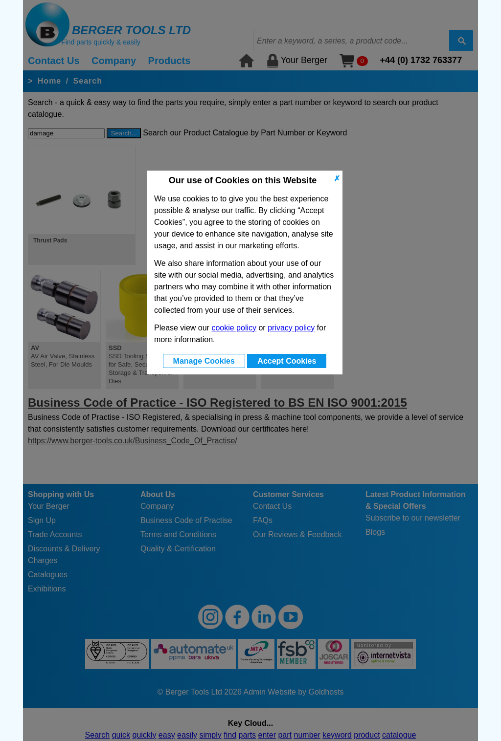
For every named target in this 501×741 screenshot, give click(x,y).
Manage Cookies (204, 361)
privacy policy (291, 328)
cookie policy (233, 328)
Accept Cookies (286, 361)
